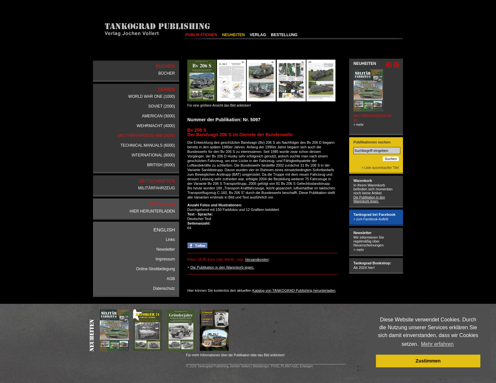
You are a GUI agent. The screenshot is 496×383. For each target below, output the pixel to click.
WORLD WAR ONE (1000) (151, 96)
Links (170, 239)
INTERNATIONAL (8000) (153, 155)
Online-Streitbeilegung (155, 269)
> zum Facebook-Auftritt (370, 219)
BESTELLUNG (284, 35)
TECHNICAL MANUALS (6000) (147, 145)
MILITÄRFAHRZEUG (156, 188)
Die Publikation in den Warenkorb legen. (222, 267)
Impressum (165, 259)
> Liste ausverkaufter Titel (380, 167)
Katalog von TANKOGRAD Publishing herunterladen (293, 290)
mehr (360, 250)
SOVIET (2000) (161, 106)
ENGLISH (164, 229)
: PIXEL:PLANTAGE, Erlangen (291, 366)
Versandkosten (257, 259)
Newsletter (165, 249)
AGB (171, 278)
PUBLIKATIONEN (201, 35)
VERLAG (258, 35)
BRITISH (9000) (161, 165)
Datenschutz (164, 288)
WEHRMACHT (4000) (156, 126)
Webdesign (261, 366)
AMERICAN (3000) (158, 116)
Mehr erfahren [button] (437, 344)
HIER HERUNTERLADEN (152, 211)
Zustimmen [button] (428, 360)
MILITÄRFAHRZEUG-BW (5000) (146, 135)
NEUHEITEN (233, 35)
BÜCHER (166, 73)
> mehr (358, 124)
